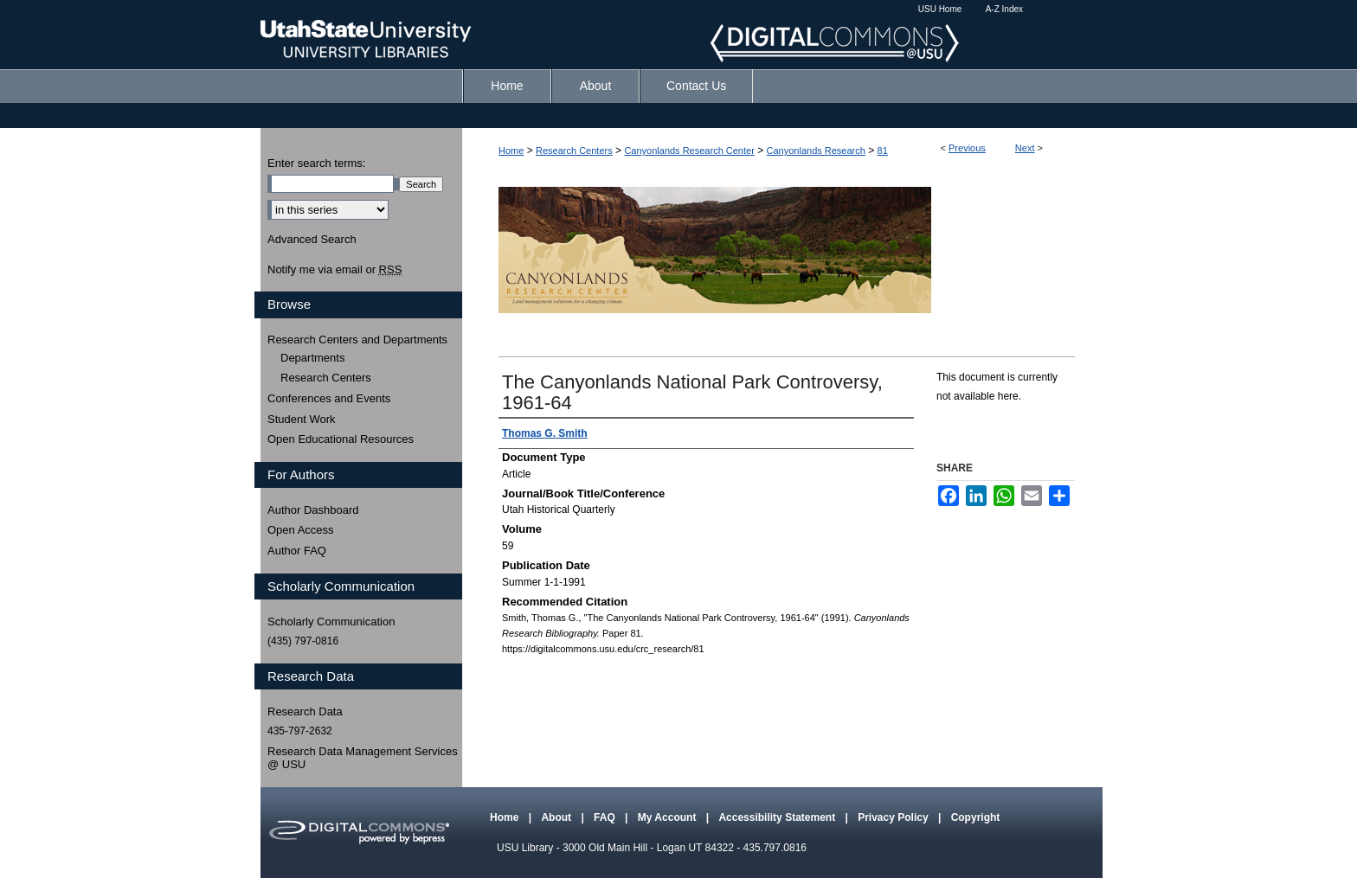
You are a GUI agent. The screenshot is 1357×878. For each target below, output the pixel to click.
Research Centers (574, 150)
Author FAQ (296, 550)
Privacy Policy (894, 817)
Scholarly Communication (331, 621)
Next (1025, 148)
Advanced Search (312, 239)
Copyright (975, 817)
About (557, 817)
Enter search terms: (316, 163)
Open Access (300, 529)
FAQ (606, 817)
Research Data (305, 711)
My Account (668, 817)
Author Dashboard (313, 509)
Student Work (301, 419)
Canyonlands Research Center (689, 150)
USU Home (940, 9)
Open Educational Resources (340, 439)
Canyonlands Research (816, 150)
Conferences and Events (328, 398)
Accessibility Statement (778, 817)
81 (883, 150)
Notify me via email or (334, 270)
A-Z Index (1004, 9)
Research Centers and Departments (357, 339)
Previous (967, 148)
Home (511, 150)
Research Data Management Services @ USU (362, 758)
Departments (312, 357)
